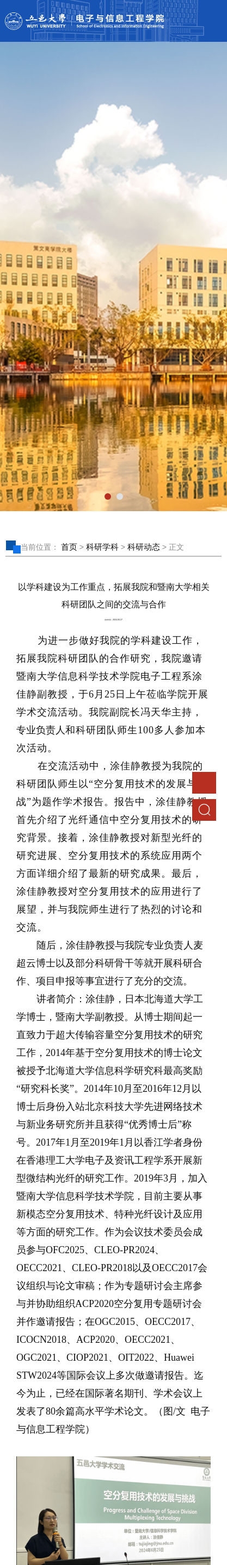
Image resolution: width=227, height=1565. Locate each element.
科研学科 (102, 546)
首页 (69, 546)
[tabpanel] (113, 276)
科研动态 (143, 546)
